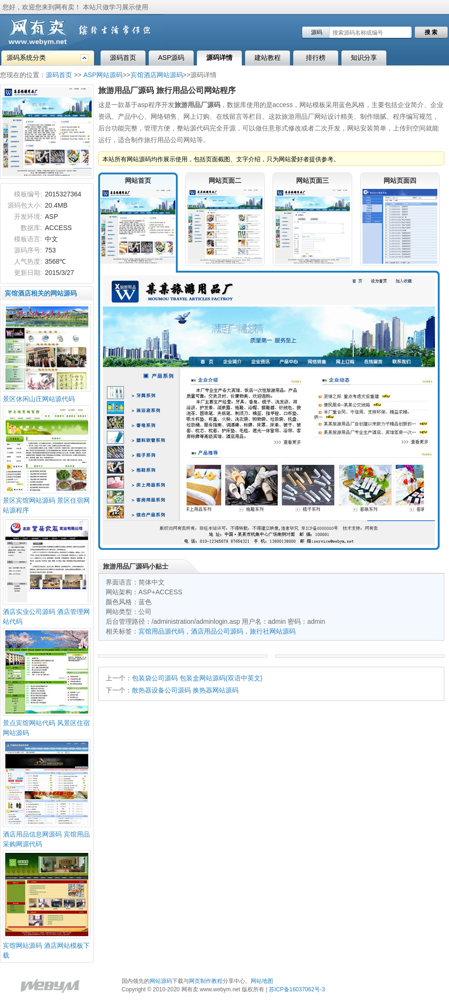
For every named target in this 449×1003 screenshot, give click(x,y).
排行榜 (316, 57)
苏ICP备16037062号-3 (297, 989)
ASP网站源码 (103, 75)
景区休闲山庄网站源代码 (39, 399)
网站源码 (161, 981)
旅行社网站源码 (273, 631)
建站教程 (267, 57)
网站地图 (262, 981)
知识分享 (364, 57)
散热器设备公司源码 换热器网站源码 (185, 690)
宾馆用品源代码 (161, 631)
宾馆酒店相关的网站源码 (41, 293)
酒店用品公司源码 (217, 631)
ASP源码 (171, 57)
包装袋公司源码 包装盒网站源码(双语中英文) (197, 678)
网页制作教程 (206, 981)
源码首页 (123, 57)
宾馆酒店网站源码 (156, 75)
